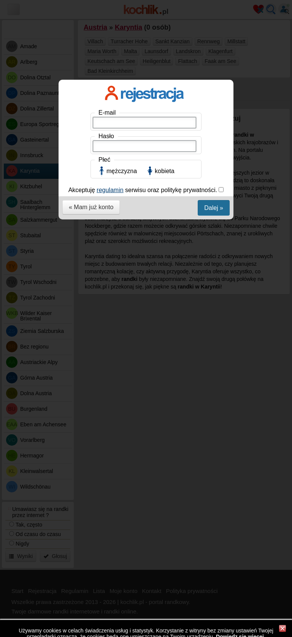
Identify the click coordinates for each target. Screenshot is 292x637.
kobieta (165, 171)
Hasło (106, 136)
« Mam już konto (91, 207)
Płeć (104, 159)
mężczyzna (121, 171)
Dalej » (213, 208)
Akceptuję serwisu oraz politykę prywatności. (143, 190)
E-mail (107, 112)
